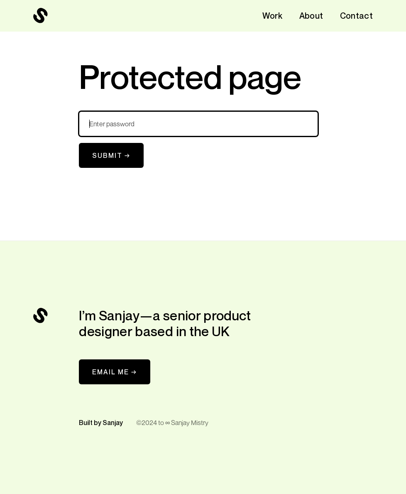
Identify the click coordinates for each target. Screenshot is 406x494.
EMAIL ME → (114, 372)
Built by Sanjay (101, 422)
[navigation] (40, 15)
